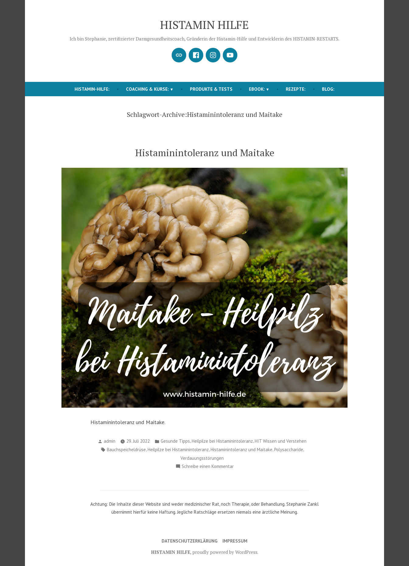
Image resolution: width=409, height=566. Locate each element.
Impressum (234, 541)
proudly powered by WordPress (224, 552)
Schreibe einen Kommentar (208, 466)
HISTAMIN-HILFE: (92, 89)
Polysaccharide (288, 449)
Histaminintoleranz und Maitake (204, 152)
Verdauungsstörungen (202, 458)
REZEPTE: (296, 89)
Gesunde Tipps (175, 441)
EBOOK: (257, 89)
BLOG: (328, 89)
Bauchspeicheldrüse (126, 449)
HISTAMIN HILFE (204, 24)
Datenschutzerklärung (190, 541)
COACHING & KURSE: (147, 89)
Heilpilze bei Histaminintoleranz (222, 441)
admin (109, 441)
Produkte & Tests (211, 89)
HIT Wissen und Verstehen (280, 441)
